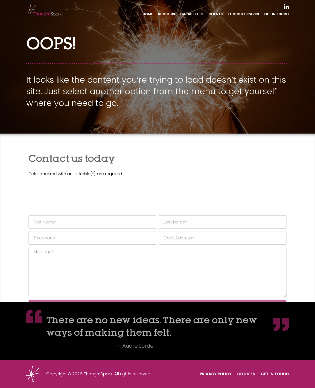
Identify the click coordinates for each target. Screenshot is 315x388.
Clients (213, 14)
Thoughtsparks (242, 14)
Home (142, 14)
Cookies (243, 374)
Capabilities (188, 14)
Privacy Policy (211, 374)
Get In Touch (276, 14)
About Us (162, 14)
